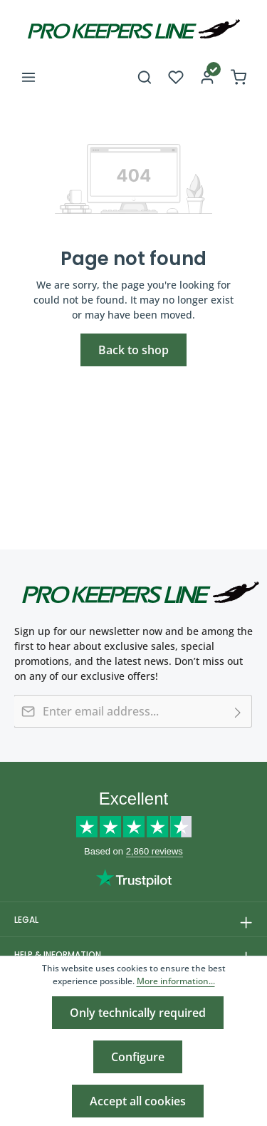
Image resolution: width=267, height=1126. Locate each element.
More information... (176, 981)
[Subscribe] (238, 711)
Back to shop (133, 350)
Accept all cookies (138, 1101)
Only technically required (138, 1013)
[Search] (144, 77)
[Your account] (207, 77)
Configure (137, 1057)
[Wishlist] (176, 77)
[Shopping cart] (238, 77)
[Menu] (28, 77)
